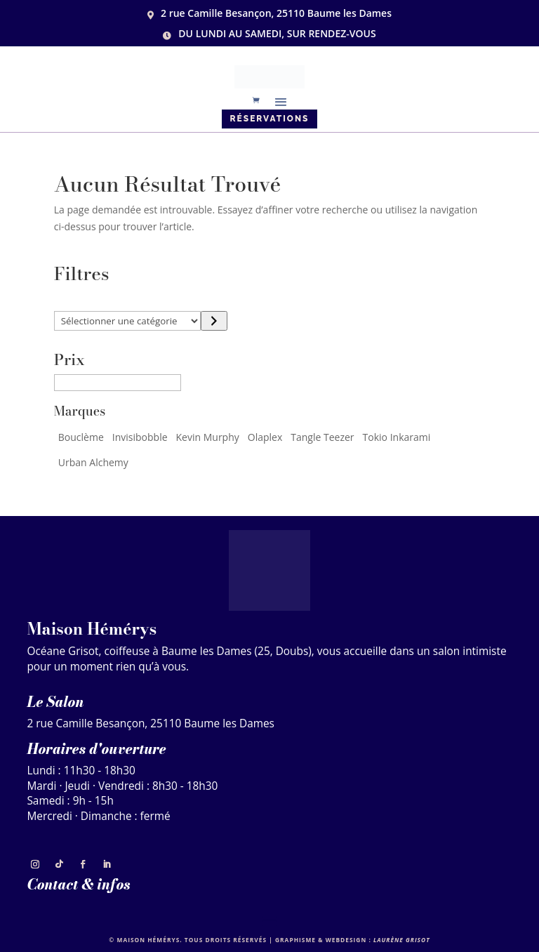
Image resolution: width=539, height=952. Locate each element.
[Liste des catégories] (127, 321)
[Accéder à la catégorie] (214, 321)
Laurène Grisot (401, 940)
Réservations (270, 119)
